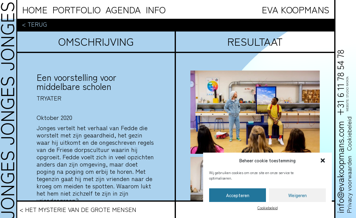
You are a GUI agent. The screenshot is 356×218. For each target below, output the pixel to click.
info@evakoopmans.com (340, 167)
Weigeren (297, 195)
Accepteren (237, 195)
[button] (323, 160)
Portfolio (76, 9)
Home (34, 9)
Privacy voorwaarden (349, 184)
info (156, 9)
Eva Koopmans (295, 9)
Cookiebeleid (267, 207)
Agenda (123, 9)
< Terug (34, 24)
